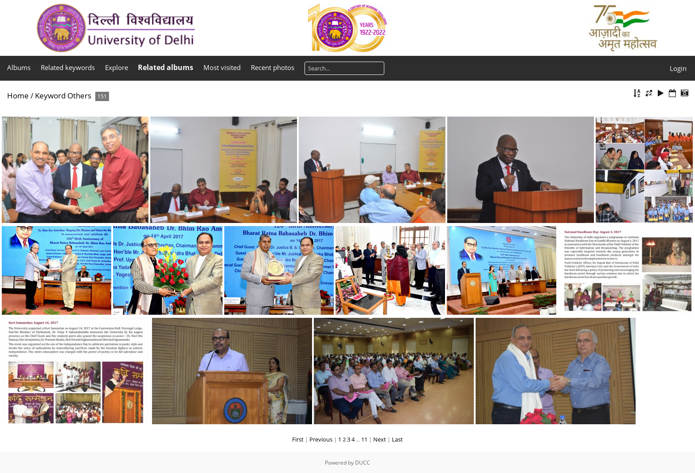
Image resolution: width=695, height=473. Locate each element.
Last (397, 439)
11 (364, 439)
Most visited (222, 67)
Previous (320, 439)
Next (379, 439)
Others (79, 95)
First (298, 439)
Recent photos (272, 67)
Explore (116, 67)
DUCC (362, 462)
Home (18, 95)
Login (678, 68)
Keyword (50, 95)
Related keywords (68, 67)
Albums (19, 67)
